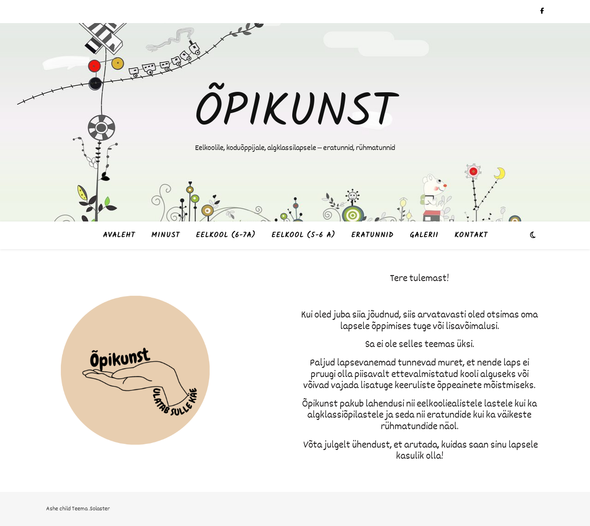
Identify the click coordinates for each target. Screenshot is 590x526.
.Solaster (99, 509)
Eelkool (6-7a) (225, 235)
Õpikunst (295, 113)
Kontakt (471, 235)
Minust (165, 235)
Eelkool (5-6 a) (303, 235)
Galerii (424, 235)
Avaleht (119, 235)
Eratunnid (372, 235)
